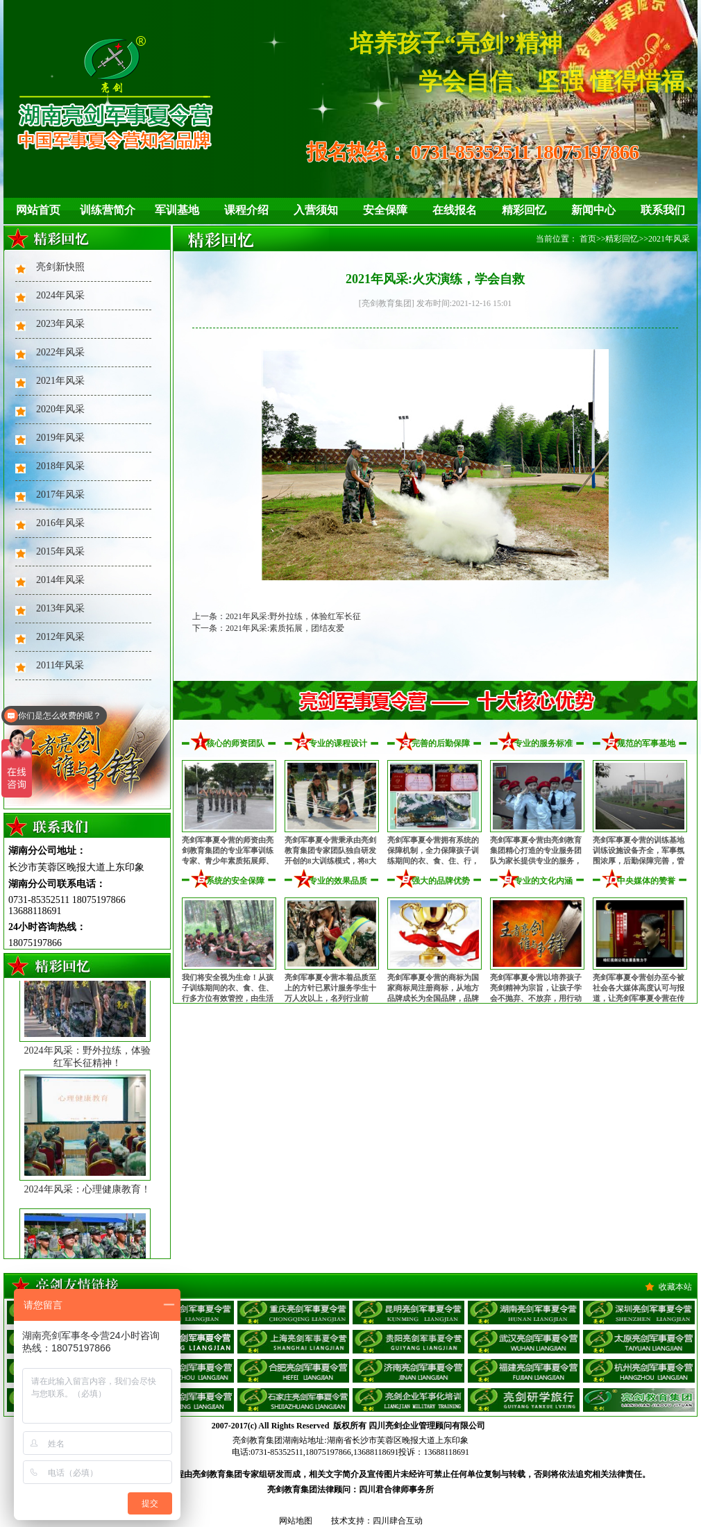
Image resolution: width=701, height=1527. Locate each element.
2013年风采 (60, 608)
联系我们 (663, 210)
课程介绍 (246, 210)
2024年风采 (60, 295)
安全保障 (385, 210)
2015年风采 (60, 551)
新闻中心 (593, 210)
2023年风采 (60, 324)
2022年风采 (60, 352)
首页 (588, 239)
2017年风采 (60, 494)
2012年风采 (60, 637)
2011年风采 (60, 665)
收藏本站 (675, 1287)
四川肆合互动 (398, 1521)
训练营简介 (107, 210)
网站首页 (38, 210)
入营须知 (316, 210)
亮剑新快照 (60, 267)
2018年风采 (60, 466)
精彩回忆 (524, 210)
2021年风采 (60, 381)
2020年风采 (60, 409)
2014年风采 (60, 580)
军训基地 (177, 210)
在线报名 (454, 210)
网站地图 (295, 1521)
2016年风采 (60, 523)
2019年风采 (60, 437)
